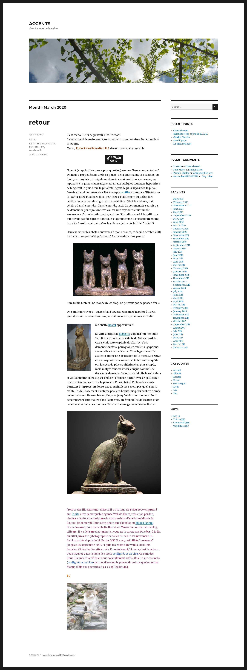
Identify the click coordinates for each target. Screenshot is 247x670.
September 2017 (181, 324)
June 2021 (178, 209)
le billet (125, 192)
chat (53, 143)
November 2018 (181, 278)
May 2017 (178, 337)
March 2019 (179, 265)
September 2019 (181, 245)
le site (75, 514)
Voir (175, 393)
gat (30, 146)
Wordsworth (35, 150)
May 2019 (178, 258)
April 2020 (178, 222)
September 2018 (181, 285)
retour (39, 122)
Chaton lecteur (180, 130)
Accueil (33, 139)
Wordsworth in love (203, 173)
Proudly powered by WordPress (58, 655)
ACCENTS (40, 23)
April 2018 (178, 301)
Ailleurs (177, 373)
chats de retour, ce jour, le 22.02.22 (190, 134)
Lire (175, 390)
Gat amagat (179, 383)
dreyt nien (207, 176)
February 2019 (180, 268)
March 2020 (179, 225)
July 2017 (177, 331)
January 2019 (180, 271)
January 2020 (180, 232)
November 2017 (181, 318)
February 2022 (180, 202)
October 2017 (179, 321)
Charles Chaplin (181, 137)
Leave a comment (38, 154)
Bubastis (124, 333)
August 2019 (179, 248)
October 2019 (180, 242)
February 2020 (181, 228)
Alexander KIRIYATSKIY (185, 176)
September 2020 (182, 215)
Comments (181, 422)
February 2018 (180, 308)
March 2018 (179, 304)
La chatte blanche (182, 143)
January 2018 (180, 311)
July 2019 (177, 252)
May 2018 (178, 298)
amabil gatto (180, 140)
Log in (176, 416)
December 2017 (181, 314)
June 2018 (178, 294)
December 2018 (181, 275)
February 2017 (180, 347)
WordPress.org (181, 426)
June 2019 (178, 255)
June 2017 (178, 334)
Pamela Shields (181, 173)
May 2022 (178, 199)
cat (48, 143)
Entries (179, 419)
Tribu (35, 146)
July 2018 (177, 291)
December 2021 (181, 205)
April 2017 (178, 341)
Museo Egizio (144, 522)
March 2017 (179, 344)
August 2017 (179, 328)
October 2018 (180, 281)
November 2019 (181, 238)
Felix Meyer (179, 169)
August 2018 (179, 288)
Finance (177, 166)
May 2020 (178, 219)
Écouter (177, 377)
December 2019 (181, 235)
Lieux (176, 386)
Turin (41, 146)
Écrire (176, 380)
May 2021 (178, 212)
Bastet (112, 325)
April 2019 (178, 261)
